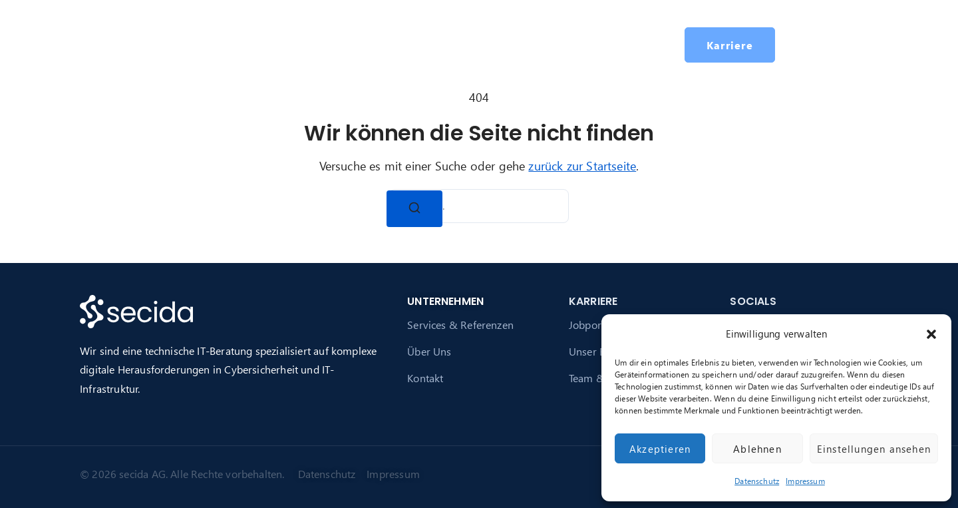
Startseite (232, 44)
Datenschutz (756, 481)
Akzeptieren (660, 448)
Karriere (470, 44)
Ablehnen (757, 448)
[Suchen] (414, 208)
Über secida (380, 44)
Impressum (805, 481)
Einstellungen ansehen (874, 448)
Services (298, 44)
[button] (931, 334)
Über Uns (429, 351)
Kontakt (425, 378)
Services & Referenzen (460, 325)
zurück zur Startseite (582, 165)
